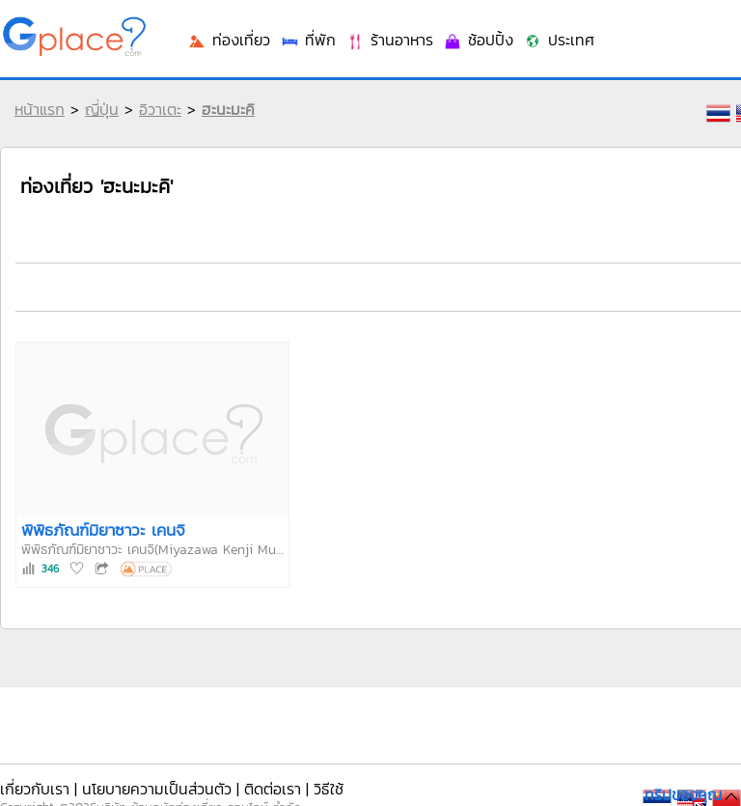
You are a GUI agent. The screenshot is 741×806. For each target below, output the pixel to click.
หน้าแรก (39, 109)
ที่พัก (308, 39)
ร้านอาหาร (389, 39)
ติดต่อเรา (272, 788)
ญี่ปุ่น (102, 109)
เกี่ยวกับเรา (34, 788)
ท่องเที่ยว (228, 39)
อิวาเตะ (160, 109)
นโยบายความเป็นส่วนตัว (157, 788)
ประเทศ (558, 39)
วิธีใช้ (328, 788)
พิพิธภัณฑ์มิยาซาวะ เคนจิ (103, 529)
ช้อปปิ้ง (478, 39)
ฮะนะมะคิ (228, 109)
